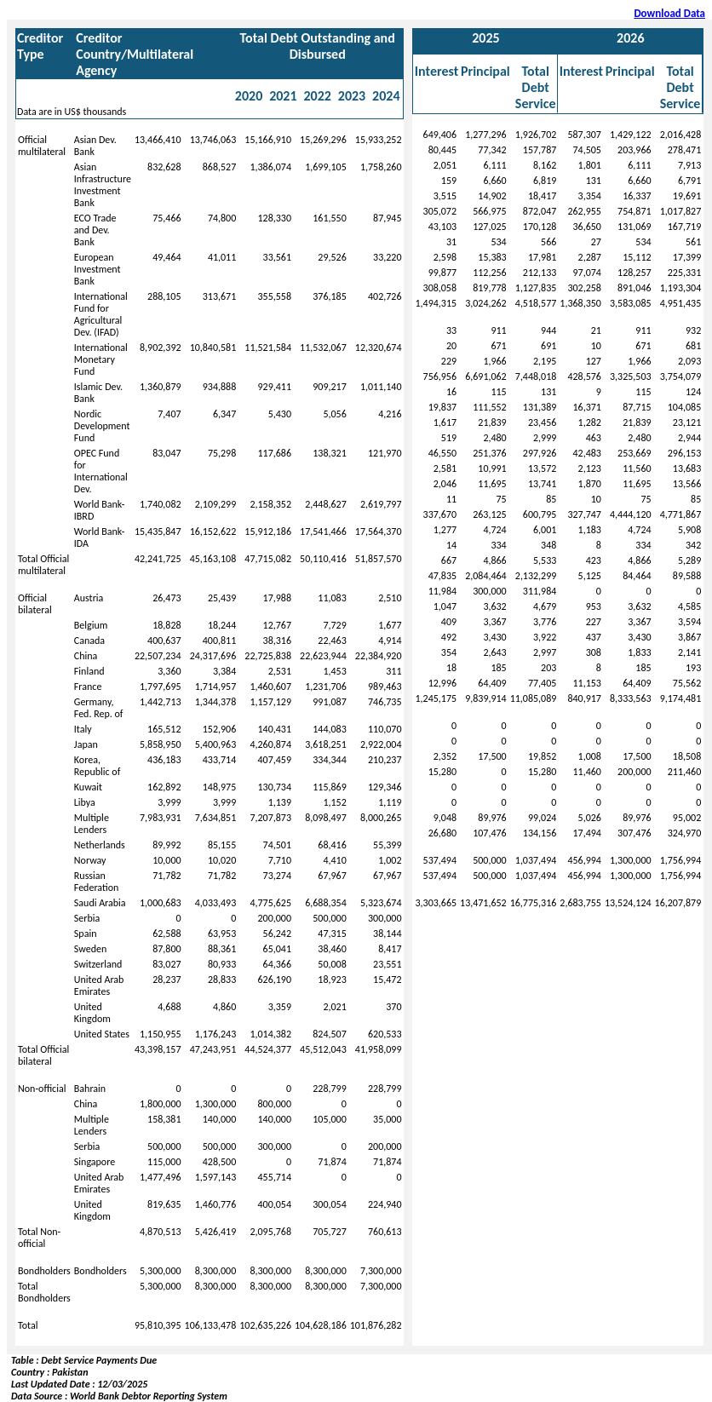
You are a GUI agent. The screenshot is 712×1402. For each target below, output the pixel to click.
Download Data (669, 13)
